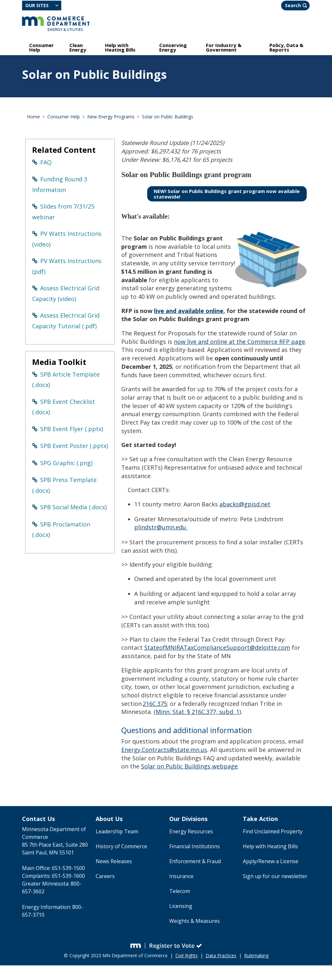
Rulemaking (256, 956)
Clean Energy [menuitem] (77, 48)
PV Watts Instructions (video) (66, 239)
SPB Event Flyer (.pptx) (71, 429)
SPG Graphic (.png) (66, 463)
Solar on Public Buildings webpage (189, 767)
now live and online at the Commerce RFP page (239, 342)
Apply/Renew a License (270, 861)
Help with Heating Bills (270, 847)
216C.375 (155, 704)
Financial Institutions (194, 847)
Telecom (179, 891)
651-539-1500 (68, 868)
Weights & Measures (194, 921)
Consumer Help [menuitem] (41, 48)
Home (33, 117)
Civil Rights (186, 956)
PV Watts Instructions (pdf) (66, 267)
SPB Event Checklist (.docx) (63, 407)
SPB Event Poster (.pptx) (74, 446)
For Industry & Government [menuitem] (224, 48)
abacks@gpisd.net (244, 505)
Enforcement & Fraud (195, 861)
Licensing (180, 906)
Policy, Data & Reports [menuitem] (286, 48)
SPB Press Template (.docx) (64, 486)
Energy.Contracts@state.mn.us (164, 750)
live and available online (188, 311)
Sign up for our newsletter (275, 876)
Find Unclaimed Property (272, 832)
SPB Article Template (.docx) (66, 380)
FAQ (46, 163)
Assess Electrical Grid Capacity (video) (66, 294)
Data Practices (221, 956)
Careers (105, 876)
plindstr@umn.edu (161, 528)
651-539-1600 (68, 876)
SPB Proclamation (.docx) (61, 530)
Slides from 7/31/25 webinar (63, 212)
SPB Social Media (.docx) (73, 508)
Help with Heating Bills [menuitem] (120, 48)
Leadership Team (117, 832)
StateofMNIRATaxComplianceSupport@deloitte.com (217, 648)
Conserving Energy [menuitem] (173, 48)
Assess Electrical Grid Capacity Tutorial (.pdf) (66, 321)
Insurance (181, 876)
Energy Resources (191, 832)
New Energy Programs (111, 117)
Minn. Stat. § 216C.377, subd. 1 (197, 712)
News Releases (114, 861)
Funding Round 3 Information (59, 185)
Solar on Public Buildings (167, 117)
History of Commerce (121, 847)
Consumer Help (63, 117)
